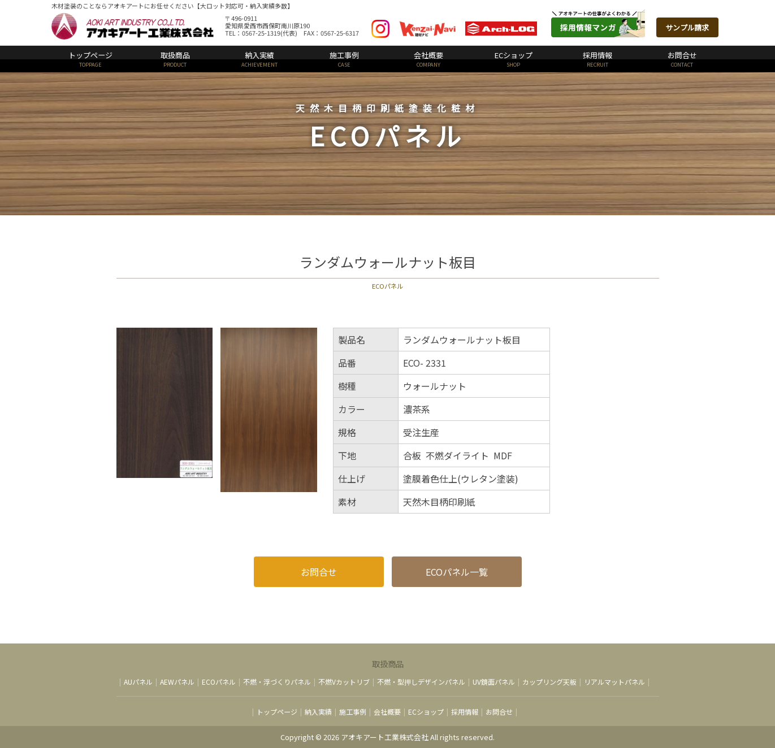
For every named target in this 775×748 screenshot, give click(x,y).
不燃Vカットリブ (344, 681)
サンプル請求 (687, 27)
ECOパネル (219, 681)
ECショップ (513, 59)
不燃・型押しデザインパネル (421, 681)
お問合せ (682, 59)
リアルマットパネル (614, 681)
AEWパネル (177, 681)
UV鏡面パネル (494, 681)
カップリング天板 (549, 681)
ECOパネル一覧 (457, 572)
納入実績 (260, 59)
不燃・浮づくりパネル (277, 681)
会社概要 (429, 59)
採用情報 (598, 59)
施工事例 (344, 59)
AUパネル (138, 681)
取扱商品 (175, 59)
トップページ (91, 59)
